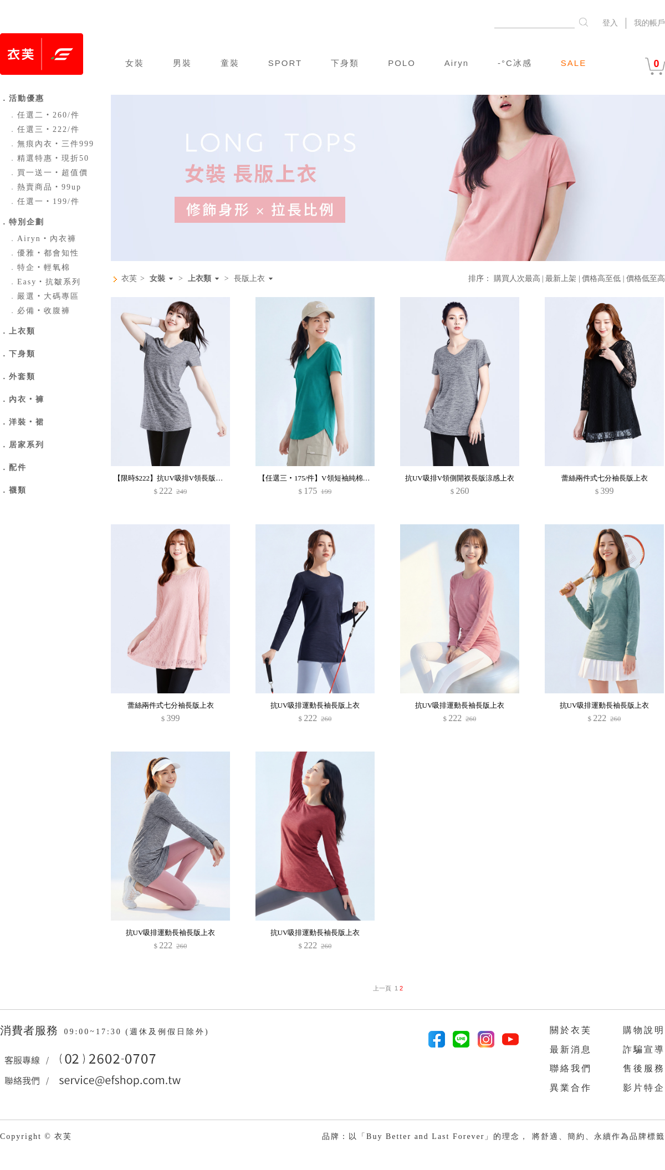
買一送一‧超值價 (48, 172)
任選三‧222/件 (44, 129)
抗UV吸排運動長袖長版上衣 (315, 705)
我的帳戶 (649, 23)
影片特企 (644, 1087)
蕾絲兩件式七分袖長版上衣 (604, 478)
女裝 (134, 63)
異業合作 (571, 1087)
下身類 (345, 63)
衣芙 (129, 278)
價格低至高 (645, 278)
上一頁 (382, 988)
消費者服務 (31, 1030)
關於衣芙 (571, 1030)
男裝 (182, 63)
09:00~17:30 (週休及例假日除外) (136, 1032)
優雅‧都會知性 (43, 253)
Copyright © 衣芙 (36, 1136)
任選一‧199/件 (44, 201)
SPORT (285, 63)
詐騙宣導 (644, 1049)
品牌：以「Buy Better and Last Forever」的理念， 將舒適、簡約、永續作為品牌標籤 (493, 1136)
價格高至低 (601, 278)
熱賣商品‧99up (44, 187)
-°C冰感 (515, 63)
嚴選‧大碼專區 (43, 296)
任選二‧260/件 (44, 115)
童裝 (230, 63)
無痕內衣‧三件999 (51, 144)
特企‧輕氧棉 (39, 267)
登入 (610, 23)
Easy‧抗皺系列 (44, 282)
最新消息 (571, 1049)
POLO (402, 63)
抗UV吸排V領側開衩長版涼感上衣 (459, 478)
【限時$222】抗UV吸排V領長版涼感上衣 (179, 478)
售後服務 (644, 1068)
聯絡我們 (571, 1068)
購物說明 (644, 1030)
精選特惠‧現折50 (48, 158)
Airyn (456, 63)
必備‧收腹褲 (39, 310)
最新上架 (560, 278)
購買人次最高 (517, 278)
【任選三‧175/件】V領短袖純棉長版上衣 (325, 478)
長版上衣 (249, 279)
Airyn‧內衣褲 (42, 238)
